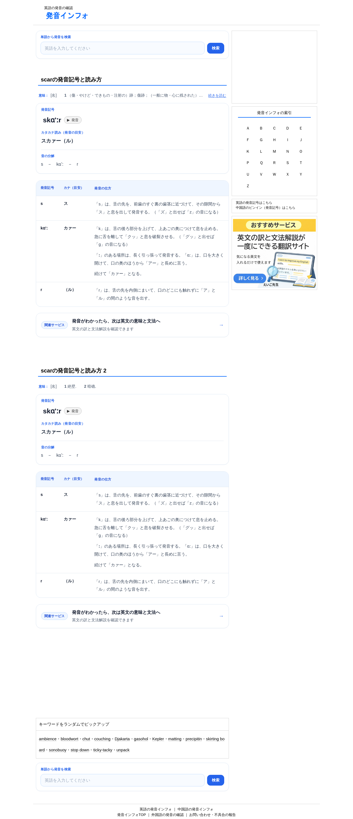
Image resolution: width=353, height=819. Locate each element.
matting (174, 739)
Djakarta (122, 739)
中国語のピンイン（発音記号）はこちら (265, 207)
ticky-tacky (102, 750)
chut (86, 739)
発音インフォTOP (131, 815)
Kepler (158, 739)
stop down (80, 750)
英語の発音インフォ (156, 809)
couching (102, 739)
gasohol (141, 739)
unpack (123, 750)
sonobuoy (57, 750)
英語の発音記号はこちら (254, 202)
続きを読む (217, 95)
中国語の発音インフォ (195, 809)
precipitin (194, 739)
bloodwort (69, 739)
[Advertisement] (194, 12)
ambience (48, 739)
